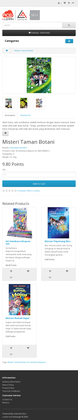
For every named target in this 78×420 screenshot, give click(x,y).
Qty (3, 169)
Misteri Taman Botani (24, 50)
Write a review (33, 190)
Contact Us (7, 399)
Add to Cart (39, 183)
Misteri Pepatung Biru (57, 241)
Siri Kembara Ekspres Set (18, 242)
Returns (5, 402)
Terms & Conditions (11, 391)
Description (10, 115)
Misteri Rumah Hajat (18, 318)
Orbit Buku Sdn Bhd (18, 147)
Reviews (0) (25, 115)
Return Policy (8, 385)
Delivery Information (11, 381)
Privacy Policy (8, 388)
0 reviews (21, 190)
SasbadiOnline (19, 413)
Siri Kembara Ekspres (36, 362)
